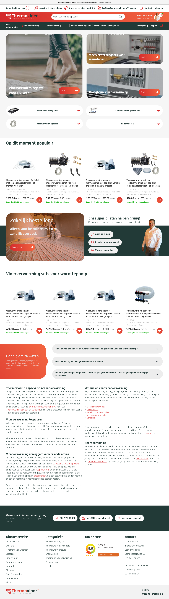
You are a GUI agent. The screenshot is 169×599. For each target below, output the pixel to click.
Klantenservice (13, 541)
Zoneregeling (141, 25)
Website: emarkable (152, 594)
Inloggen (159, 8)
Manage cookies (105, 2)
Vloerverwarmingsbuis (81, 25)
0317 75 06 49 (144, 15)
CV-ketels (57, 463)
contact (148, 433)
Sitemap (10, 570)
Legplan (153, 25)
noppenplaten (42, 469)
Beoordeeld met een (19, 8)
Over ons (10, 545)
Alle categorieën (15, 26)
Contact (146, 8)
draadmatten (40, 475)
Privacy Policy (12, 557)
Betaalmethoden (14, 562)
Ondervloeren (99, 25)
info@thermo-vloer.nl (105, 242)
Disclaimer (10, 553)
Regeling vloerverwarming (98, 412)
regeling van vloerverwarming (41, 406)
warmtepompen (72, 463)
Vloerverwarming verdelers (58, 545)
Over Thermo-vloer (14, 574)
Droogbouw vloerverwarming (59, 557)
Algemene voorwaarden (17, 549)
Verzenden (11, 566)
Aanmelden (22, 247)
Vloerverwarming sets (96, 407)
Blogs (8, 582)
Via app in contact (103, 250)
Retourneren (12, 578)
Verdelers (91, 418)
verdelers (36, 409)
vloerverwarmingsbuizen (17, 409)
